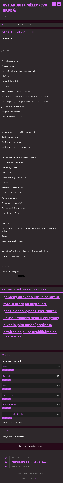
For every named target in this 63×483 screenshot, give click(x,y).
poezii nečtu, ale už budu (13, 414)
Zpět (3, 281)
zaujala (5, 366)
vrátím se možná (9, 405)
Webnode (39, 478)
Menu (59, 4)
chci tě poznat (8, 395)
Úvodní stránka (7, 25)
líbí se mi (6, 376)
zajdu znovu (7, 385)
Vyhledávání (54, 4)
